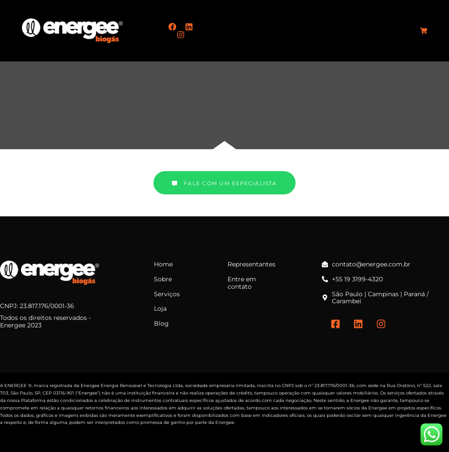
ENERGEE (15, 385)
